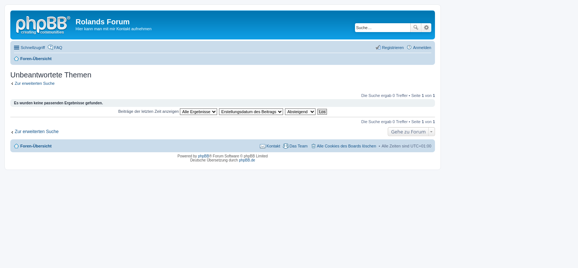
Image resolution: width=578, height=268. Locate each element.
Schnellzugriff (33, 47)
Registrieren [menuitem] (393, 47)
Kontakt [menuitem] (273, 146)
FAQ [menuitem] (58, 47)
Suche (415, 27)
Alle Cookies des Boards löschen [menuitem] (346, 146)
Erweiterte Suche (426, 27)
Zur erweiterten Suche (35, 83)
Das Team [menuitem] (298, 146)
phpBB (203, 156)
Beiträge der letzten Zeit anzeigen (167, 111)
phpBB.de (247, 160)
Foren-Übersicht (36, 146)
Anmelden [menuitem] (422, 47)
